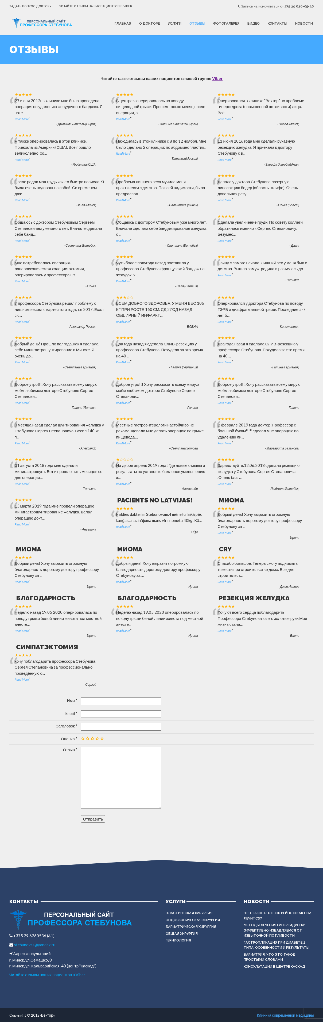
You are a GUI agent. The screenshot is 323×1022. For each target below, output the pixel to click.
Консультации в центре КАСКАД (274, 966)
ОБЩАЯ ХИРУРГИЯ (182, 934)
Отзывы (197, 23)
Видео (253, 23)
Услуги (174, 23)
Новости (304, 23)
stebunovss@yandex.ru (34, 944)
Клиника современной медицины (285, 1015)
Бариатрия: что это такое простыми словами (269, 957)
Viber (217, 78)
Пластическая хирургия (189, 913)
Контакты (277, 23)
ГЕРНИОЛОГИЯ (178, 940)
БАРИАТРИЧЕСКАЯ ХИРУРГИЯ (191, 927)
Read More (22, 119)
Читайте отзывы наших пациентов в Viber (95, 6)
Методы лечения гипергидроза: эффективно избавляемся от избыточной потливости (274, 930)
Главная (123, 23)
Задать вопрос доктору (30, 6)
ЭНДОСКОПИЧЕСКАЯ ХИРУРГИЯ (193, 920)
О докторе (149, 23)
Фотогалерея (226, 23)
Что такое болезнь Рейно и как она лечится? (278, 915)
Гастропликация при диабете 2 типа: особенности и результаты (276, 945)
